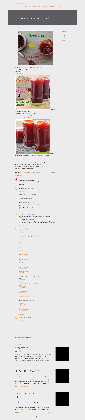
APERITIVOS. (63, 37)
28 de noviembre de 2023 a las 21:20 (32, 276)
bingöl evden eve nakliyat (23, 259)
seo (19, 317)
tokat (20, 246)
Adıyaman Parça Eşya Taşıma (24, 267)
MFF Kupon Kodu (22, 310)
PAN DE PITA (22, 348)
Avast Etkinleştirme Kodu (23, 311)
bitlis (20, 242)
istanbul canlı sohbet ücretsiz (24, 296)
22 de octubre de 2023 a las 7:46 (30, 252)
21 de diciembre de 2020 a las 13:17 (27, 214)
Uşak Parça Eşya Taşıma (23, 271)
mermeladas (63, 38)
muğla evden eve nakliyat (23, 256)
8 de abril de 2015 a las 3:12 (28, 188)
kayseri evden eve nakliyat (23, 254)
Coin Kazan (21, 308)
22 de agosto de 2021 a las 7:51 (28, 228)
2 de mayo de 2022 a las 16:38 (28, 235)
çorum (20, 247)
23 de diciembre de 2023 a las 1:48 (33, 283)
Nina (23, 207)
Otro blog (17, 6)
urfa (19, 243)
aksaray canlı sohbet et (23, 292)
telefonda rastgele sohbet (23, 290)
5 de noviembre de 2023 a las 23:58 (33, 264)
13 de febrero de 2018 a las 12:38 (28, 202)
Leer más (49, 363)
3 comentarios (24, 412)
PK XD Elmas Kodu (22, 313)
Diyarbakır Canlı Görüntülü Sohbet (25, 288)
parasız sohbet (21, 294)
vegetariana (63, 40)
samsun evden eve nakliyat (23, 255)
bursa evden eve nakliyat (23, 258)
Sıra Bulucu (21, 305)
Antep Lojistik (21, 272)
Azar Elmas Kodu (22, 306)
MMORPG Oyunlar (22, 304)
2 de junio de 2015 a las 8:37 (32, 194)
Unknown (20, 188)
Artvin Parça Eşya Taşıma (23, 268)
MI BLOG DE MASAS (35, 6)
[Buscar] (64, 3)
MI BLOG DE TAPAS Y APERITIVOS (48, 6)
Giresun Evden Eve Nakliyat (24, 269)
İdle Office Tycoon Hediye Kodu (25, 309)
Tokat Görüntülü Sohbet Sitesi (24, 287)
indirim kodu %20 (22, 279)
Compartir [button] (63, 31)
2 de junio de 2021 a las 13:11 (29, 207)
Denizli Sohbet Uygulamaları (24, 293)
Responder (21, 185)
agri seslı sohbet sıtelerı (23, 291)
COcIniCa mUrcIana (61, 6)
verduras (62, 41)
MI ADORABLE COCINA (22, 3)
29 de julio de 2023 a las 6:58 (31, 219)
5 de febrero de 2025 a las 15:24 (28, 300)
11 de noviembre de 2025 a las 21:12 (27, 317)
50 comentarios (24, 386)
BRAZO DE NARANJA (27, 370)
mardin (20, 244)
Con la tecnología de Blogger (42, 416)
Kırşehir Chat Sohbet (22, 286)
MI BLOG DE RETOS (25, 6)
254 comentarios (24, 363)
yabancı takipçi (21, 303)
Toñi (19, 214)
